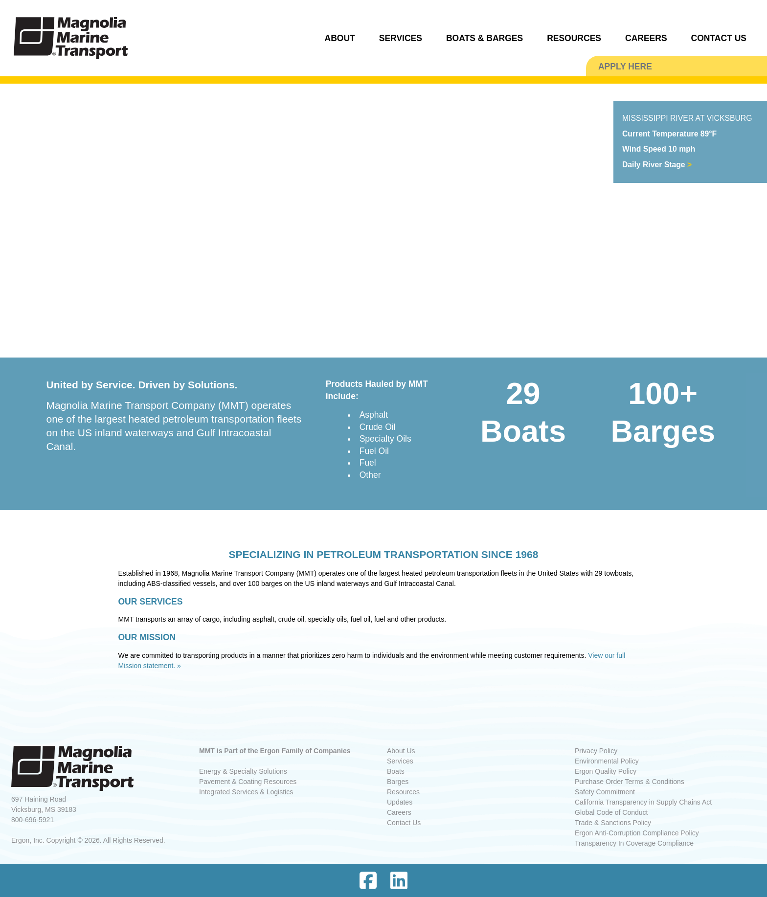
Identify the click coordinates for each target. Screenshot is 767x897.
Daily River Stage (657, 164)
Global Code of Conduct (611, 812)
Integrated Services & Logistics (246, 792)
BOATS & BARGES (484, 38)
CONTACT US (718, 38)
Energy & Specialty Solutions (243, 771)
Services (400, 761)
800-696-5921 (32, 820)
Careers (399, 812)
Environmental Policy (607, 761)
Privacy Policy (596, 751)
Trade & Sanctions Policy (613, 823)
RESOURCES (574, 38)
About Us (401, 751)
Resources (403, 792)
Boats (396, 771)
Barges (397, 781)
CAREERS (646, 38)
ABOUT (340, 38)
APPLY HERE (625, 66)
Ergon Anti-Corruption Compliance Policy (637, 833)
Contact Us (404, 823)
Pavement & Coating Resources (247, 781)
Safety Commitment (605, 792)
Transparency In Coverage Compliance (634, 843)
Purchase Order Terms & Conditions (629, 781)
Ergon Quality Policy (605, 771)
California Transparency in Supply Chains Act (643, 802)
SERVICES (400, 38)
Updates (399, 802)
